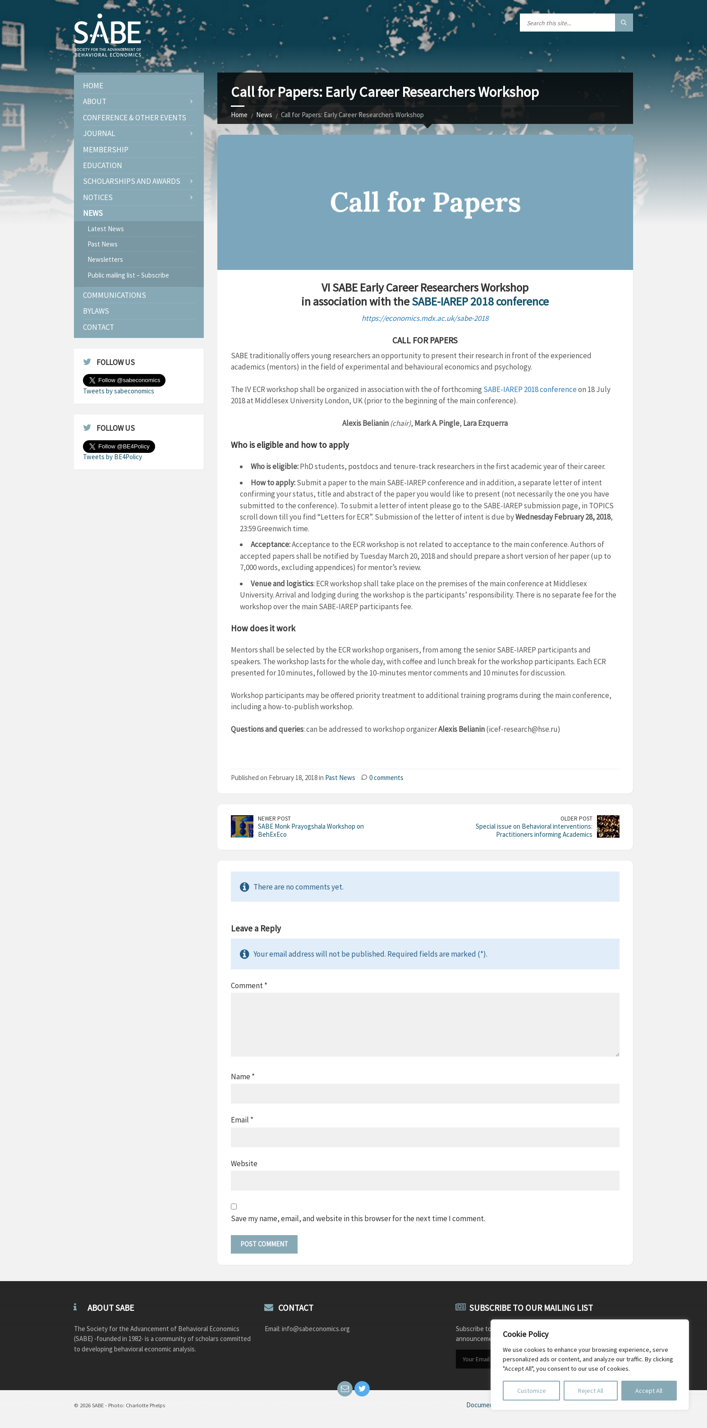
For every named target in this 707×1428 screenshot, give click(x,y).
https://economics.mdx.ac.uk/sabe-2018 (425, 318)
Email (242, 1120)
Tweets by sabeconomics (118, 391)
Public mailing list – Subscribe (128, 275)
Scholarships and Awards (131, 181)
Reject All (590, 1391)
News (264, 114)
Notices (98, 197)
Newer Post (274, 818)
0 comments (386, 777)
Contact (98, 327)
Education (102, 165)
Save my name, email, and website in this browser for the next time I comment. (358, 1218)
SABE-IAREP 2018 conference (480, 301)
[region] (590, 1364)
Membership (106, 150)
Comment (249, 985)
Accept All (648, 1391)
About (94, 101)
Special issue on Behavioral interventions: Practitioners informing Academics (534, 830)
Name (243, 1076)
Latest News (105, 228)
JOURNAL (99, 133)
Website (244, 1163)
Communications (114, 295)
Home (239, 114)
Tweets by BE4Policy (112, 456)
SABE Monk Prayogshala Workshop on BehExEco (311, 830)
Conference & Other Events (134, 118)
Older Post (576, 818)
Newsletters (105, 259)
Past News (340, 777)
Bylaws (96, 311)
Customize (531, 1391)
